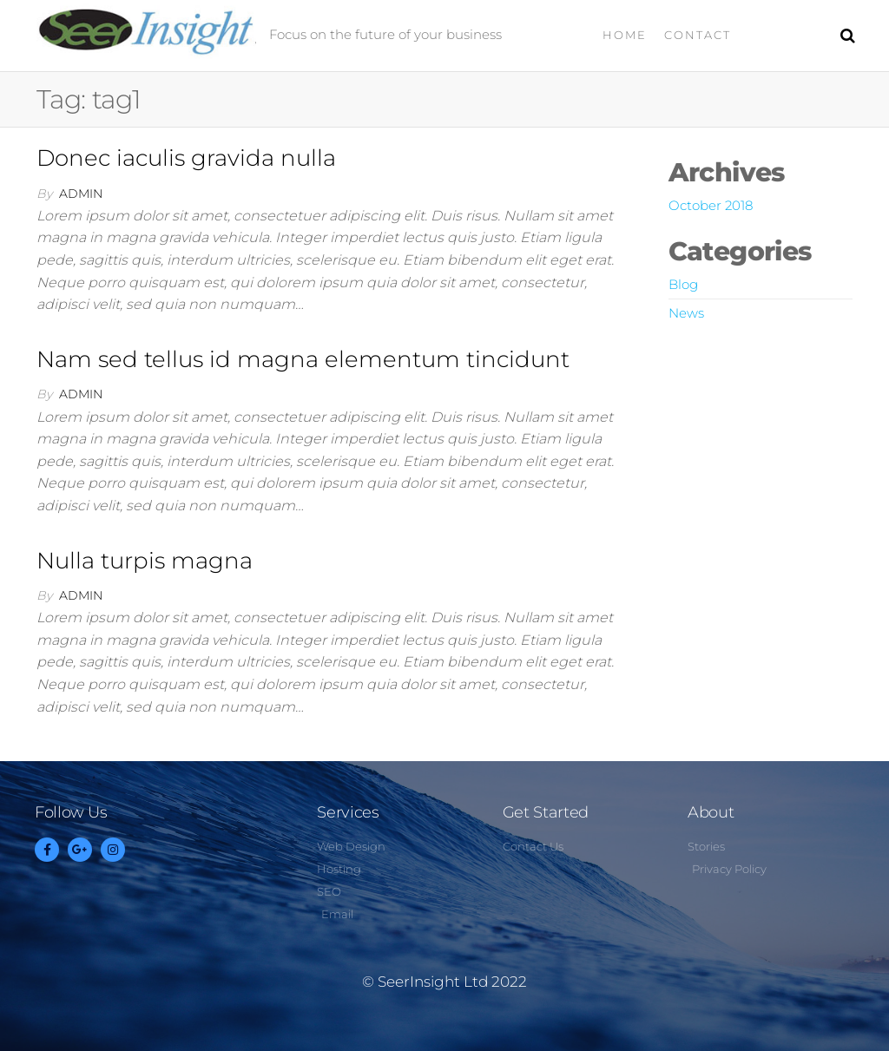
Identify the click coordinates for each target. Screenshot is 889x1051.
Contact (697, 35)
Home (625, 35)
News (686, 313)
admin (80, 193)
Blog (683, 284)
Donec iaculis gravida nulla (186, 158)
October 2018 (710, 205)
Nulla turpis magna (144, 561)
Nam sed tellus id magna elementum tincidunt (303, 359)
